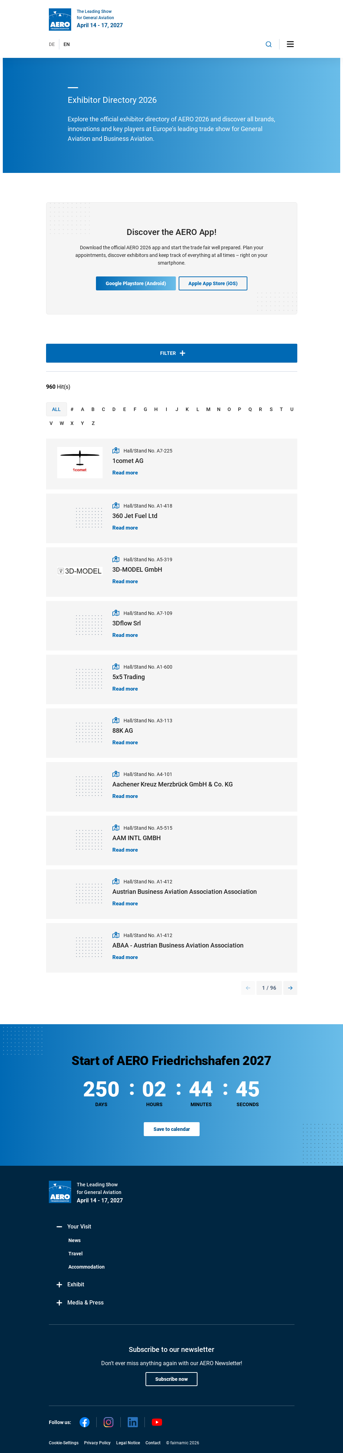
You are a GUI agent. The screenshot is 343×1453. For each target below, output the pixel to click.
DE (52, 44)
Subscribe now (171, 1379)
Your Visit (73, 1227)
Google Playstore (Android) (136, 283)
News (74, 1240)
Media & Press (80, 1303)
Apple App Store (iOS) (213, 283)
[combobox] (268, 44)
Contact (153, 1442)
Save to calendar (172, 1129)
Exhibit (70, 1284)
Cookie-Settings (64, 1442)
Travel (75, 1253)
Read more (125, 473)
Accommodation (86, 1267)
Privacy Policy (97, 1442)
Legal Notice (128, 1442)
